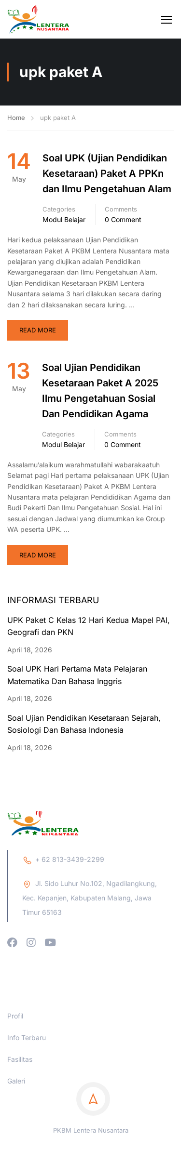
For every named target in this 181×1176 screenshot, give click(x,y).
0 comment (123, 219)
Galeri (16, 1120)
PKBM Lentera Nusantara (90, 1169)
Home (16, 117)
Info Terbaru (26, 1076)
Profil (15, 1055)
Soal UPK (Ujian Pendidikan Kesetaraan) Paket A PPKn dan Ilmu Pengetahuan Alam (106, 173)
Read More (37, 330)
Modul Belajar (63, 219)
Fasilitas (19, 1098)
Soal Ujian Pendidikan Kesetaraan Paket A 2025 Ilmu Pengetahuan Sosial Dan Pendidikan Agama (100, 391)
